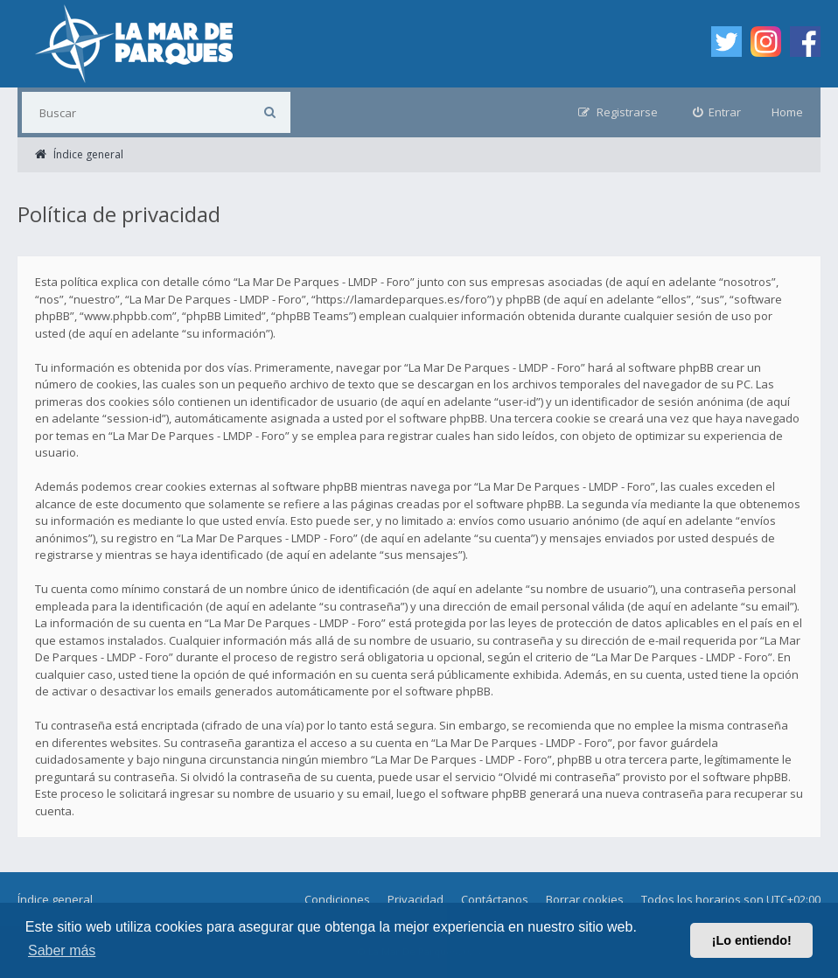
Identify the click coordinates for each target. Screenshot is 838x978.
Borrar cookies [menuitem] (585, 899)
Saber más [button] (61, 950)
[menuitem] (717, 112)
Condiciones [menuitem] (337, 899)
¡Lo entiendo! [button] (752, 940)
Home (787, 112)
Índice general (55, 899)
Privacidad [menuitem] (415, 899)
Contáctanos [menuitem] (494, 899)
